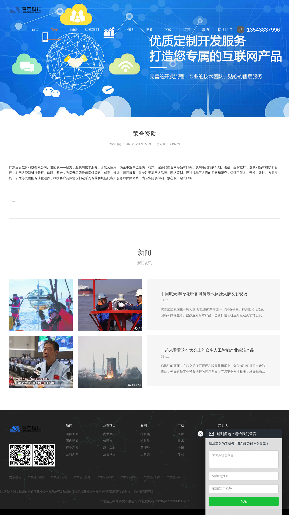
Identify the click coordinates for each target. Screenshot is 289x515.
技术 (181, 441)
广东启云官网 (59, 477)
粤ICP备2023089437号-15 (172, 501)
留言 (187, 30)
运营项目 (92, 30)
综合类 (145, 434)
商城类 (108, 434)
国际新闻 (72, 434)
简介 (54, 30)
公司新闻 (72, 454)
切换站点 (225, 30)
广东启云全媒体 (152, 479)
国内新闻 (72, 441)
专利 (181, 454)
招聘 (130, 30)
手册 (181, 447)
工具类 (145, 454)
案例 (111, 30)
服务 (149, 30)
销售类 (145, 441)
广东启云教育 (82, 477)
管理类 (108, 441)
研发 (181, 434)
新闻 (73, 30)
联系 (206, 30)
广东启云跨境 (128, 477)
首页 (35, 30)
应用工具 (109, 447)
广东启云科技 (36, 477)
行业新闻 (72, 447)
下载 (168, 30)
